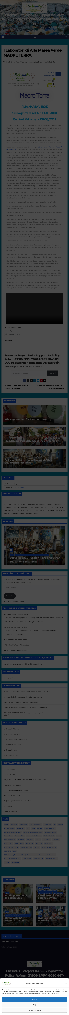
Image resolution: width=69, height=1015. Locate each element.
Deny (34, 1005)
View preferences (34, 1010)
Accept (34, 999)
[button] (66, 983)
